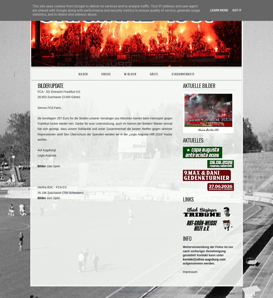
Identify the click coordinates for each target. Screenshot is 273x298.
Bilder (83, 74)
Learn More (219, 10)
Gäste (154, 74)
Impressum (190, 272)
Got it (236, 10)
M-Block (130, 74)
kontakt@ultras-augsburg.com (204, 259)
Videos (106, 74)
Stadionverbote (183, 74)
